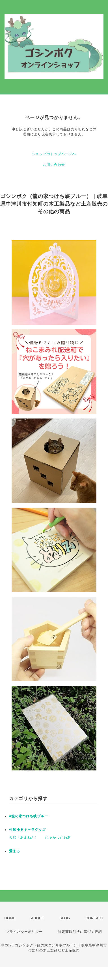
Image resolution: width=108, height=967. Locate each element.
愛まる (14, 851)
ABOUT (37, 918)
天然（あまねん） (23, 838)
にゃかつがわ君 (58, 838)
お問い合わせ (54, 165)
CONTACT (94, 918)
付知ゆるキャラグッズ (27, 830)
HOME (10, 918)
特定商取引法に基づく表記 (80, 932)
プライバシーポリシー (24, 932)
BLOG (65, 918)
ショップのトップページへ (54, 154)
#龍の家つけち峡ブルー (28, 816)
